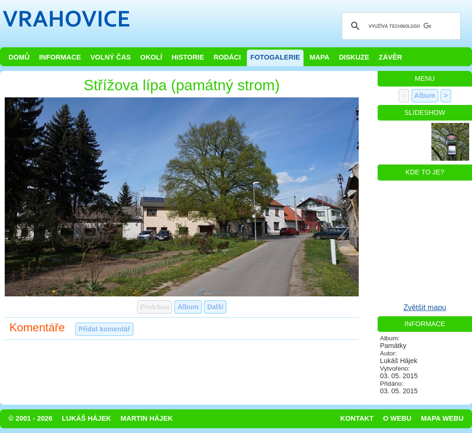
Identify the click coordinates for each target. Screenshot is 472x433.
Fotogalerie (275, 57)
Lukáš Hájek (86, 418)
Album (188, 307)
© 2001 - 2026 (30, 418)
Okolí (151, 57)
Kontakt (357, 418)
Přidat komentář (104, 329)
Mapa (319, 57)
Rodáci (227, 57)
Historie (187, 57)
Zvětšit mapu (425, 307)
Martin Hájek (146, 418)
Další (215, 307)
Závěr (390, 57)
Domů (19, 57)
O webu (397, 418)
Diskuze (354, 57)
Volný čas (111, 57)
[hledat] (400, 26)
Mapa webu (442, 418)
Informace (60, 57)
